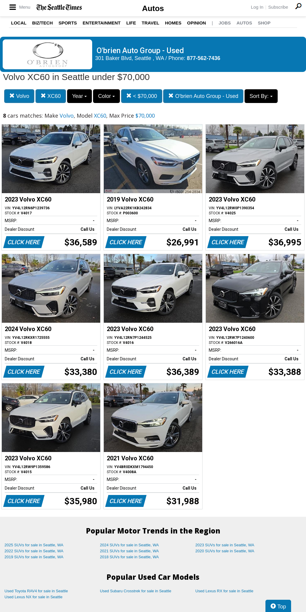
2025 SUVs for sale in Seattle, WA (34, 545)
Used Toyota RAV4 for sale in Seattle (36, 591)
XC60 (51, 96)
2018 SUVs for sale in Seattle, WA (129, 557)
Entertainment (101, 22)
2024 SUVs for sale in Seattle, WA (129, 545)
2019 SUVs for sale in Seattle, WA (34, 557)
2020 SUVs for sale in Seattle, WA (224, 551)
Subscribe (278, 7)
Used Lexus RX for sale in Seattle (224, 591)
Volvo (19, 96)
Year (79, 96)
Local (19, 22)
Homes (173, 22)
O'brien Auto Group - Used (203, 96)
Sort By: (261, 96)
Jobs (225, 22)
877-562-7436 (203, 58)
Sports (67, 22)
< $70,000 (141, 96)
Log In (257, 7)
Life (131, 22)
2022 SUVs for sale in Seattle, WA (34, 551)
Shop (264, 22)
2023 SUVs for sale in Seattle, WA (224, 545)
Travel (150, 22)
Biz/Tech (42, 22)
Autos (153, 8)
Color (106, 96)
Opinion (196, 22)
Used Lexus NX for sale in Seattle (33, 597)
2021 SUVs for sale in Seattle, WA (129, 551)
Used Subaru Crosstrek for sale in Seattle (135, 591)
